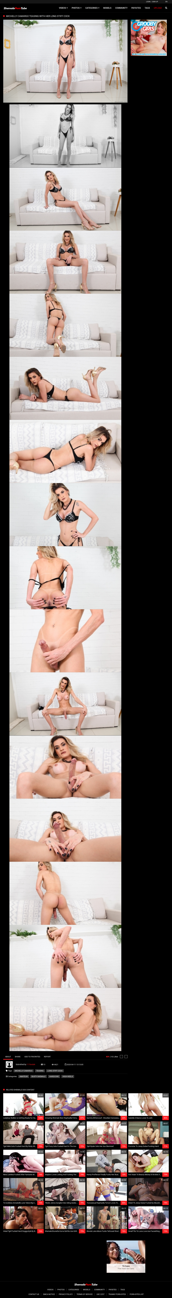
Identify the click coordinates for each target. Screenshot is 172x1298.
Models (86, 1290)
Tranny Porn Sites (117, 1294)
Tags (122, 1290)
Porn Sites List (137, 1294)
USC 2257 (100, 1294)
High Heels (68, 1076)
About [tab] (8, 1057)
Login (148, 2)
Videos (50, 1290)
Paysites (112, 1290)
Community (99, 1290)
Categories (73, 1290)
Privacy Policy (66, 1294)
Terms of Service (85, 1294)
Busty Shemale (39, 1076)
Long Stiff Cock (55, 1071)
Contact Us (33, 1294)
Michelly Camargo (23, 1071)
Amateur (24, 1076)
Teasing (40, 1071)
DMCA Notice (49, 1294)
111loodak (31, 1064)
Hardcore (54, 1076)
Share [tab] (18, 1057)
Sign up (155, 2)
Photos (60, 1290)
